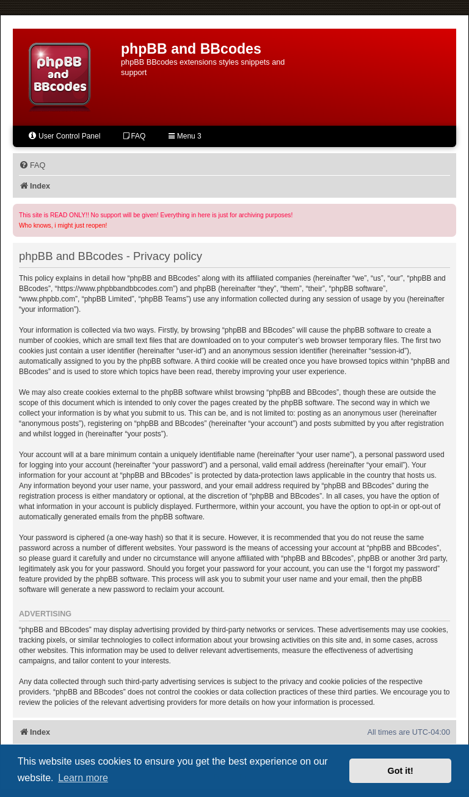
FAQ (134, 136)
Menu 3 (185, 136)
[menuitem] (32, 165)
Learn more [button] (83, 778)
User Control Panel (63, 135)
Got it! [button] (400, 771)
